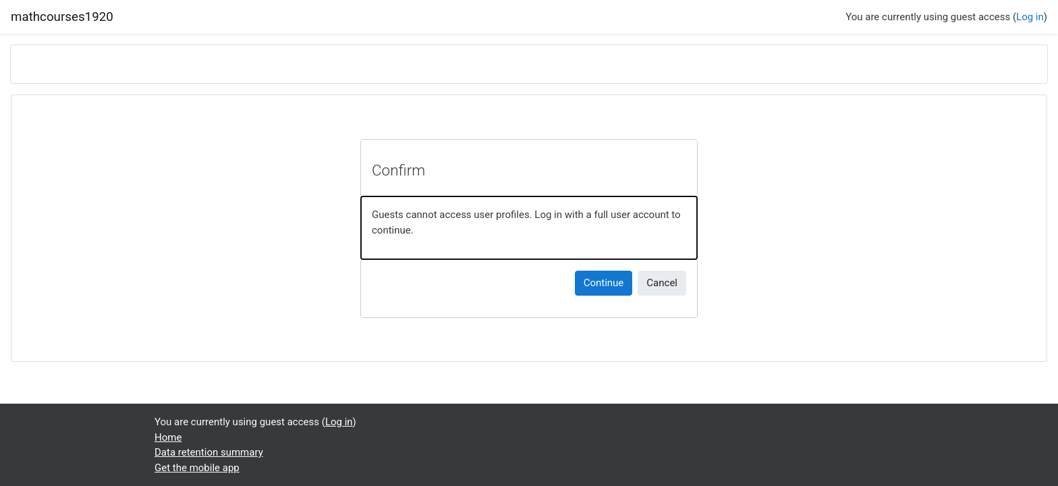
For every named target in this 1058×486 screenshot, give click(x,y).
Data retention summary (209, 452)
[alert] (529, 227)
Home (168, 437)
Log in (1030, 17)
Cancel (661, 283)
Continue (604, 283)
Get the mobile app (197, 468)
